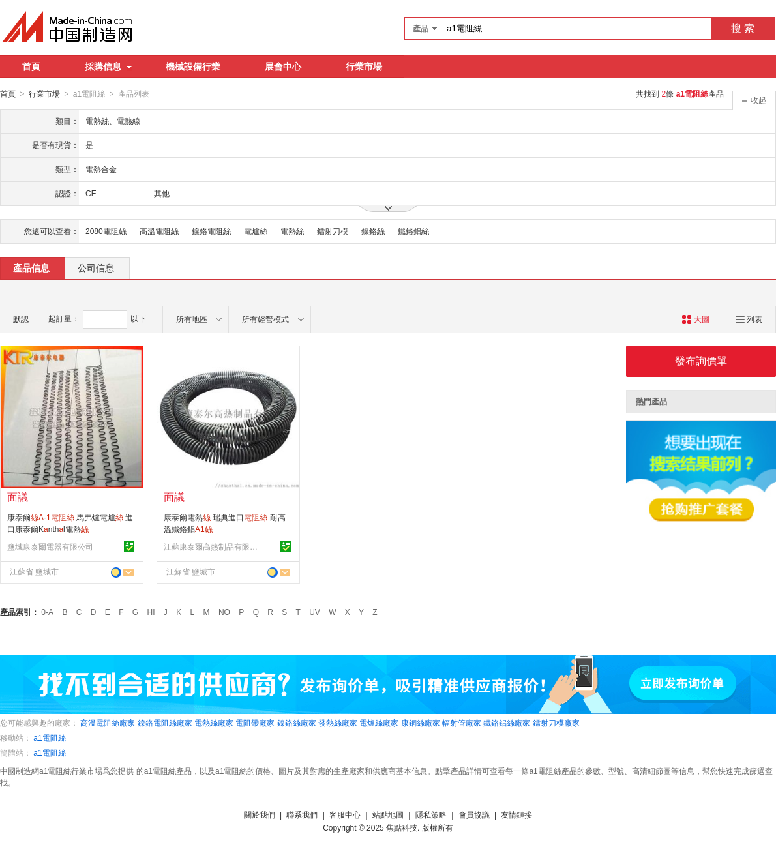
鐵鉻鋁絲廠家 (506, 722)
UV (314, 611)
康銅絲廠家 (420, 722)
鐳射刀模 (332, 230)
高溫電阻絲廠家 (107, 722)
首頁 (31, 66)
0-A (47, 611)
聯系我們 (302, 814)
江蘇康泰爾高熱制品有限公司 (212, 546)
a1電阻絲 (49, 737)
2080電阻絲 (106, 230)
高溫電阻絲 (159, 230)
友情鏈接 (516, 814)
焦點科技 (401, 827)
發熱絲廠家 (337, 722)
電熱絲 (292, 230)
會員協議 (474, 814)
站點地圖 (388, 814)
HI (151, 611)
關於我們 (259, 814)
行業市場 (364, 66)
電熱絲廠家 (213, 722)
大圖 (695, 318)
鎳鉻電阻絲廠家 (165, 722)
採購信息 (108, 66)
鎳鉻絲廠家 (296, 722)
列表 (749, 318)
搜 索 (742, 28)
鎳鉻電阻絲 (211, 230)
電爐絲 (255, 230)
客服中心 (345, 814)
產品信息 (31, 267)
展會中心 (283, 66)
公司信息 (96, 267)
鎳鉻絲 (373, 230)
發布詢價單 (701, 360)
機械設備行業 (193, 66)
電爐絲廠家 (378, 722)
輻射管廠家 (461, 722)
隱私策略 (431, 814)
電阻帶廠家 (255, 722)
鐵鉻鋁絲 (413, 230)
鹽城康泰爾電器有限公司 (50, 546)
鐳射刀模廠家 (556, 722)
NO (224, 611)
